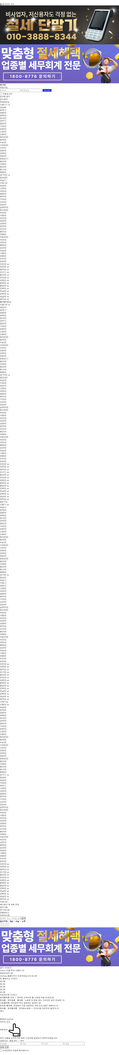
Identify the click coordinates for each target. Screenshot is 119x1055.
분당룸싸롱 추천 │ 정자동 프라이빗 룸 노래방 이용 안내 (24, 997)
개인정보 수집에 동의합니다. (16, 1050)
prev (2, 925)
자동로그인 (7, 93)
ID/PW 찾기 (5, 96)
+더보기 (7, 967)
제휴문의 (4, 973)
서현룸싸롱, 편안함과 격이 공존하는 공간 (18, 1002)
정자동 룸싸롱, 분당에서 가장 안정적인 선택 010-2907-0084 (26, 1005)
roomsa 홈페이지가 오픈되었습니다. (16, 975)
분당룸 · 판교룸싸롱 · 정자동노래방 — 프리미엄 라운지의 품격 (27, 1008)
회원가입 (4, 87)
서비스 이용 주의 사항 (9, 970)
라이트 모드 (9, 4)
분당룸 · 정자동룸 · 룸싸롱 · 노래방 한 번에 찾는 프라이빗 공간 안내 (29, 1000)
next (7, 925)
